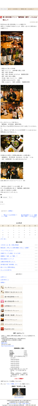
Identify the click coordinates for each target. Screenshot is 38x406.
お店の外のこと (5, 279)
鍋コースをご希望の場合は (8, 267)
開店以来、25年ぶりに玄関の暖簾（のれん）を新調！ (15, 247)
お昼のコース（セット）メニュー (19, 287)
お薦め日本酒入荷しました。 (8, 261)
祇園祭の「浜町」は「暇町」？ (9, 256)
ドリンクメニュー (19, 319)
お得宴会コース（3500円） (19, 306)
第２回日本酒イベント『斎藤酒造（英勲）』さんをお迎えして (29, 216)
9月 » (5, 239)
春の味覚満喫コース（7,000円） (19, 296)
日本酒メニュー (19, 315)
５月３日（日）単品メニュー (19, 310)
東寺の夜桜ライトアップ (7, 259)
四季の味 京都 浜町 (5, 3)
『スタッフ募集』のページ (13, 384)
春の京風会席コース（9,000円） (19, 301)
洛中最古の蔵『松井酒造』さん (9, 264)
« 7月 (1, 239)
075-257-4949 (12, 403)
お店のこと (4, 277)
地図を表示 (4, 343)
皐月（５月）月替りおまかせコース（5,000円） (19, 292)
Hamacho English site (19, 329)
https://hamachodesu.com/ (7, 346)
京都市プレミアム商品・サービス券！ (11, 253)
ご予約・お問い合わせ (7, 13)
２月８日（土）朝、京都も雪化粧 (10, 245)
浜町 (37, 22)
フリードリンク (19, 324)
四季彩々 (10, 211)
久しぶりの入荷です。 (7, 270)
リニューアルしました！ (7, 250)
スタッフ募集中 (19, 378)
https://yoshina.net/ (19, 397)
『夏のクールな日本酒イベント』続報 (9, 215)
